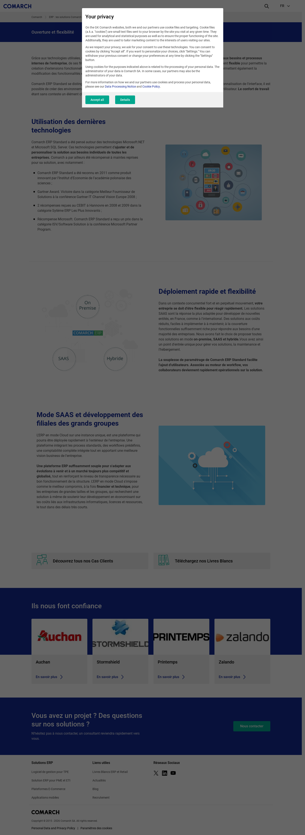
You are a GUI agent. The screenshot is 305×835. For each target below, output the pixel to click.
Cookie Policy (151, 86)
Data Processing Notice (120, 86)
